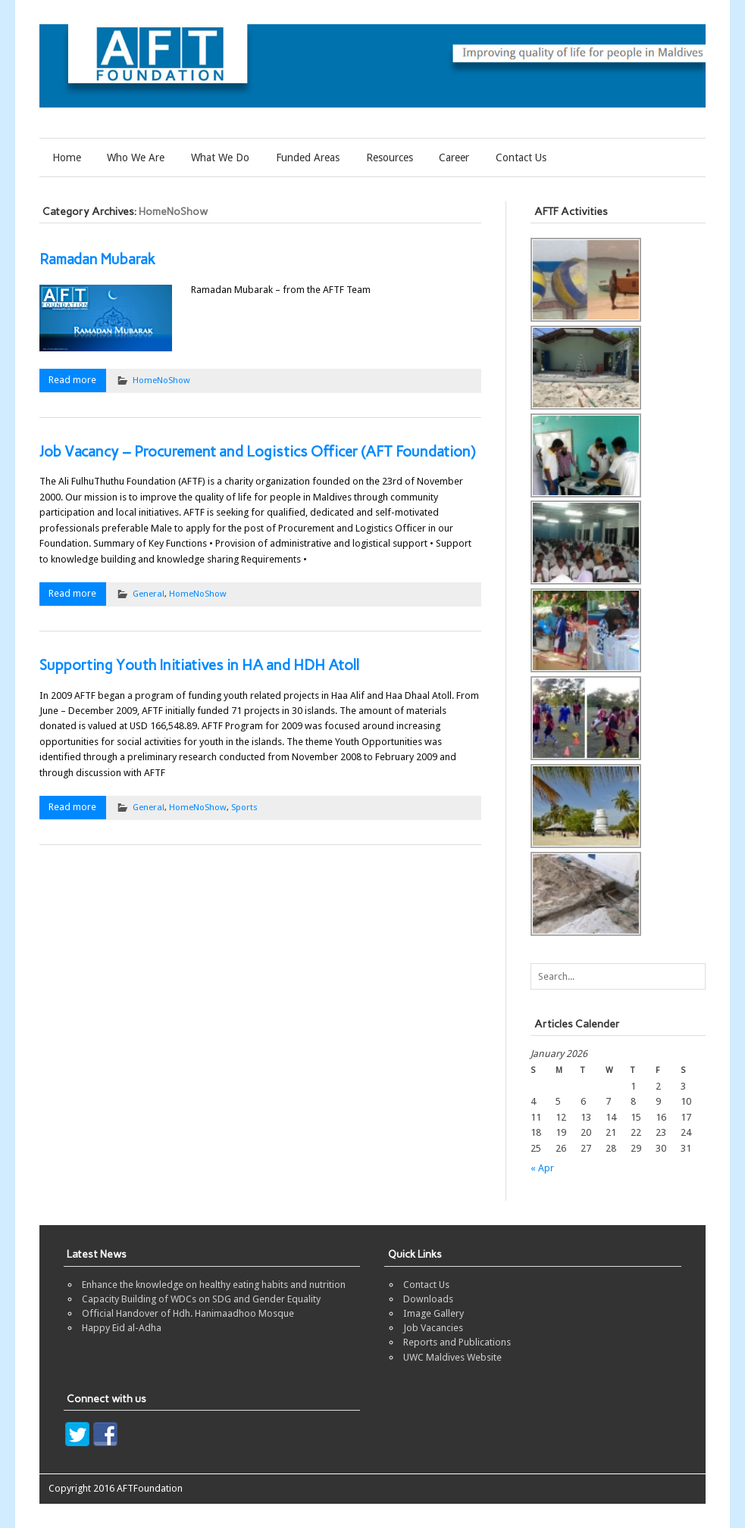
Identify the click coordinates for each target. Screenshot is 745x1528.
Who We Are (135, 157)
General (148, 593)
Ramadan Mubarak (97, 259)
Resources (389, 157)
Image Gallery (433, 1313)
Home (66, 157)
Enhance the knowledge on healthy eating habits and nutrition (214, 1284)
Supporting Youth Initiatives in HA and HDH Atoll (199, 665)
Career (454, 157)
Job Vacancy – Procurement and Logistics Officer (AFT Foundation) (257, 451)
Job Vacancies (433, 1327)
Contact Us (521, 157)
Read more (72, 379)
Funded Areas (308, 157)
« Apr (542, 1168)
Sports (244, 807)
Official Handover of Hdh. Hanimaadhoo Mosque (188, 1313)
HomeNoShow (161, 380)
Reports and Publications (457, 1342)
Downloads (428, 1299)
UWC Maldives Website (452, 1357)
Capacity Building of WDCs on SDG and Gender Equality (201, 1299)
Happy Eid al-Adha (121, 1327)
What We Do (220, 157)
